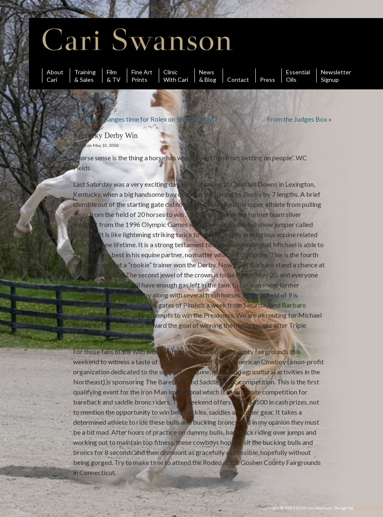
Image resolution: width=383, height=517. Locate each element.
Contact (238, 75)
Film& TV (114, 75)
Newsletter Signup (336, 75)
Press (267, 75)
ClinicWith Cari (175, 75)
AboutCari (55, 75)
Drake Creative (368, 507)
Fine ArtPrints (141, 75)
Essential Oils (298, 75)
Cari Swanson (137, 39)
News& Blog (207, 75)
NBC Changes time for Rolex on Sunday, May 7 (151, 119)
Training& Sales (85, 75)
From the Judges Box (297, 119)
